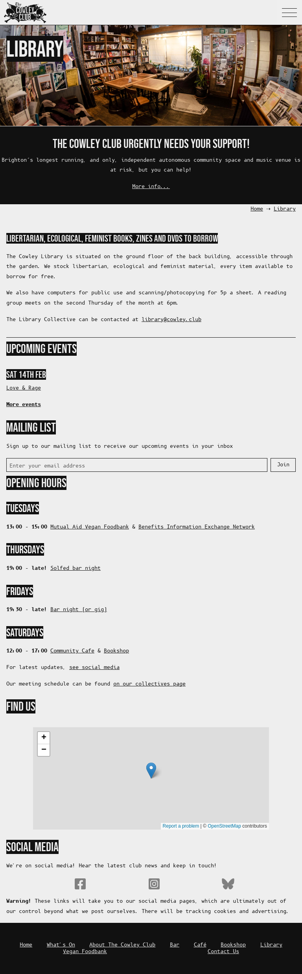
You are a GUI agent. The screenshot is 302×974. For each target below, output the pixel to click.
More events (23, 404)
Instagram (154, 884)
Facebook (80, 884)
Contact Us (223, 951)
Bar (174, 945)
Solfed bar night (75, 568)
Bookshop (116, 651)
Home (256, 209)
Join (283, 465)
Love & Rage (23, 388)
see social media (94, 667)
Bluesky (228, 884)
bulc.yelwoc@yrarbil (171, 319)
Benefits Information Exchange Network (196, 527)
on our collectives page (149, 684)
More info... (151, 186)
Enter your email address (47, 466)
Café (200, 945)
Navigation (289, 12)
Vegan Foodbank (85, 951)
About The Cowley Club (122, 945)
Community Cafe (72, 651)
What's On (61, 945)
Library (285, 209)
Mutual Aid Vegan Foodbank (89, 527)
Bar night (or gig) (78, 609)
